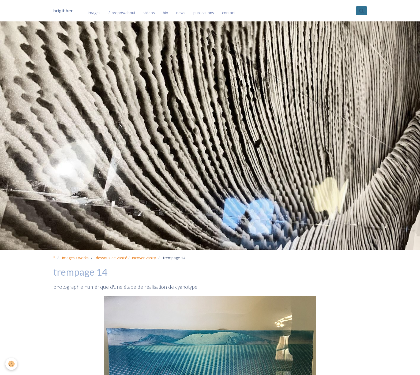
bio (165, 12)
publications (203, 12)
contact (228, 12)
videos (149, 12)
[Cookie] (11, 364)
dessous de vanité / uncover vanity (126, 257)
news (180, 12)
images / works (75, 257)
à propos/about (122, 12)
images (94, 12)
